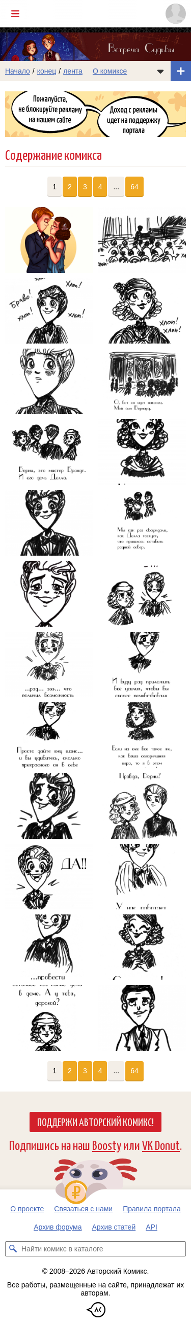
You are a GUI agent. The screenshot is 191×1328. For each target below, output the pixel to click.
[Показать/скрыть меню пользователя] (175, 13)
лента (73, 71)
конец (47, 71)
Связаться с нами (83, 1209)
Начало (17, 71)
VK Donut (161, 1144)
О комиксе (110, 71)
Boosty (106, 1144)
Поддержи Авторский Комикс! (95, 1121)
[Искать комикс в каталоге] (13, 1249)
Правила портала (152, 1209)
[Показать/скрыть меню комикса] (160, 71)
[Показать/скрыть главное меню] (15, 13)
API (151, 1227)
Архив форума (57, 1227)
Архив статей (114, 1227)
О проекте (27, 1209)
